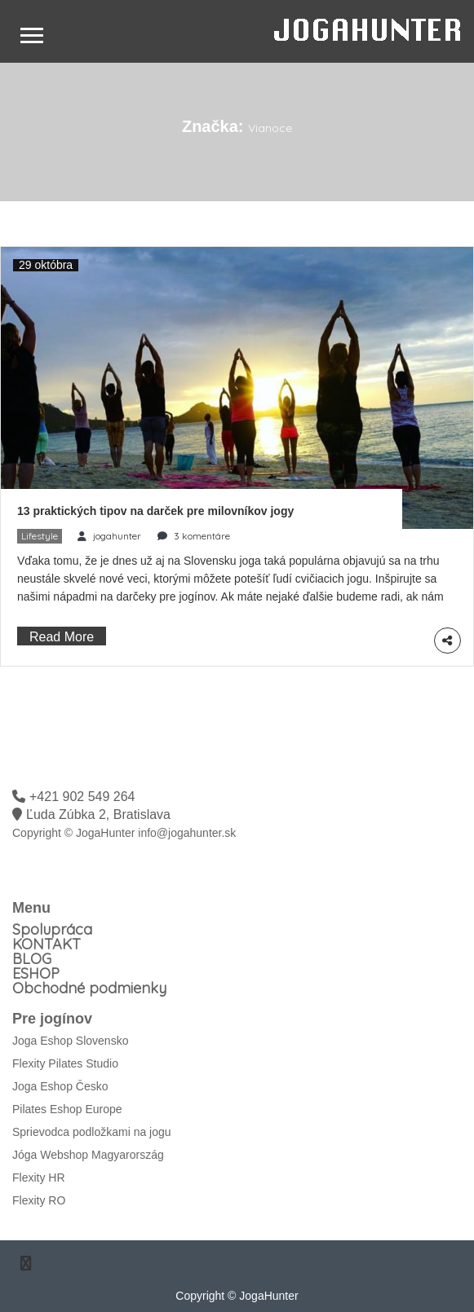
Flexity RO (38, 1200)
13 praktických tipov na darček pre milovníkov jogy (155, 511)
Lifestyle (39, 536)
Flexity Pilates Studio (65, 1063)
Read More (61, 637)
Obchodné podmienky (89, 988)
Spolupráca (52, 929)
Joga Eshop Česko (60, 1086)
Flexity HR (38, 1177)
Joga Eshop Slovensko (70, 1040)
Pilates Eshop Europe (67, 1109)
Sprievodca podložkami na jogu (91, 1131)
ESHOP (36, 973)
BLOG (31, 958)
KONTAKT (46, 944)
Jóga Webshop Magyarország (88, 1154)
